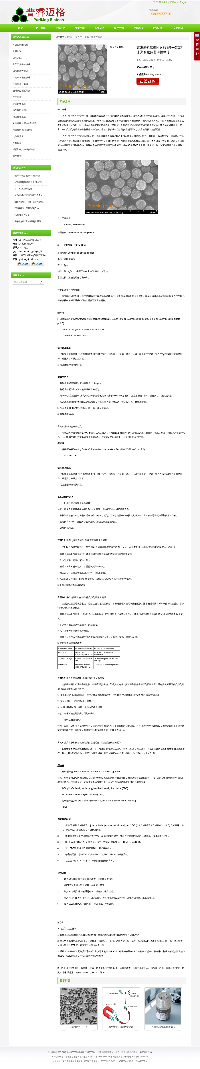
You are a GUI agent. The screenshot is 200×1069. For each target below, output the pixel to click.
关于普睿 (40, 28)
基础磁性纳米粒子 (21, 45)
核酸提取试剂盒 (20, 110)
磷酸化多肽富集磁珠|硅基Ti (28, 221)
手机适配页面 (116, 1057)
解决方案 (119, 28)
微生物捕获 (18, 156)
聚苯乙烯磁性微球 (21, 64)
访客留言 (139, 28)
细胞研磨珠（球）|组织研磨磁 (29, 202)
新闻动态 (99, 28)
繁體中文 (174, 2)
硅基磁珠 (17, 51)
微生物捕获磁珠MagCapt (121, 1027)
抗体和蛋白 (18, 136)
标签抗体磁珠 (19, 103)
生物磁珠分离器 (20, 84)
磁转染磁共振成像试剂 (24, 149)
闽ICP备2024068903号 (100, 1057)
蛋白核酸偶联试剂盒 (22, 130)
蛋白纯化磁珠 (19, 117)
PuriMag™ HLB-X (78, 1027)
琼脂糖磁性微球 (20, 71)
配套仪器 (17, 143)
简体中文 (163, 2)
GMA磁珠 (17, 58)
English (183, 2)
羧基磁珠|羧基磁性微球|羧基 (28, 182)
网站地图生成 (146, 1052)
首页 (69, 37)
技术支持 (80, 28)
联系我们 (158, 28)
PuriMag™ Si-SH (23, 215)
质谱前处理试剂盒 (21, 90)
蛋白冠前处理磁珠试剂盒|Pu (28, 195)
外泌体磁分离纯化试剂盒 (25, 123)
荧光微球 (17, 97)
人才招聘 (178, 28)
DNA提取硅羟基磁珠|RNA (27, 208)
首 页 (21, 28)
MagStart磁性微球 (21, 77)
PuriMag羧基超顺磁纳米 (163, 1027)
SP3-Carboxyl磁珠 (23, 188)
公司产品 (60, 28)
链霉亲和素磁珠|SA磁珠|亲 (27, 175)
